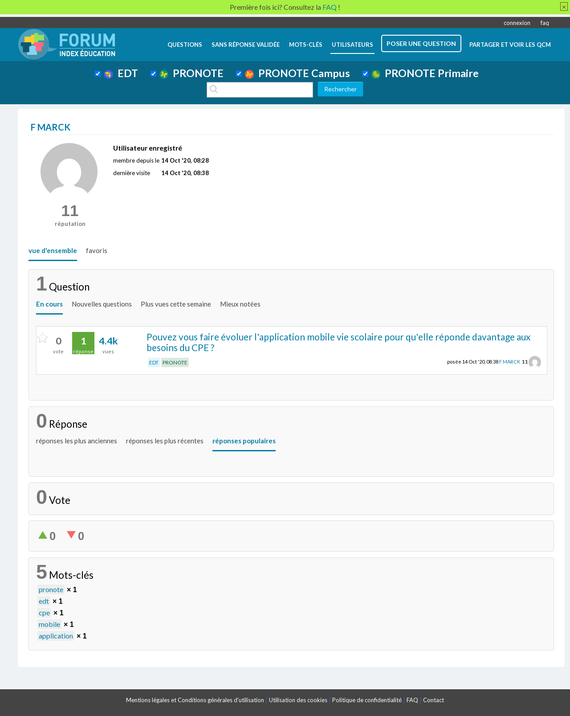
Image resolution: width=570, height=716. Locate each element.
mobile (49, 624)
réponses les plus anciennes (76, 441)
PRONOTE (191, 73)
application (56, 635)
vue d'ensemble (52, 250)
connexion (517, 22)
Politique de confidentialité (367, 700)
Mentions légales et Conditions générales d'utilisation (195, 700)
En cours (49, 304)
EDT (121, 73)
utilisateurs (352, 44)
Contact (433, 700)
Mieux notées (240, 304)
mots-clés (305, 44)
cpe (44, 612)
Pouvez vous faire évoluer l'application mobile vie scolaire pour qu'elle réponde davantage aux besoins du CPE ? (339, 342)
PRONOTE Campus (297, 73)
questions (184, 44)
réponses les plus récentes (165, 441)
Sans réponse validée (246, 44)
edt (44, 601)
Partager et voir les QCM (510, 44)
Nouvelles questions (102, 304)
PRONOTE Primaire (425, 73)
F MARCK (509, 361)
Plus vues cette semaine (176, 304)
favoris (96, 250)
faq (545, 22)
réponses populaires (244, 441)
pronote (51, 589)
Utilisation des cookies (298, 700)
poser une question (421, 43)
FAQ (412, 700)
